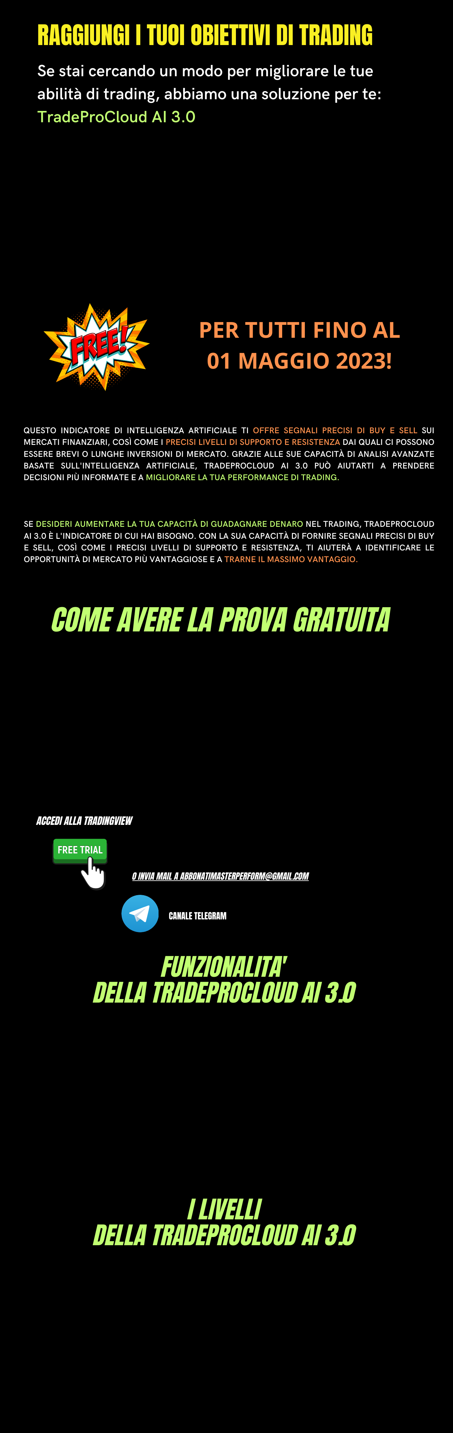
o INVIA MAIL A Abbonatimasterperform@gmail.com (220, 876)
